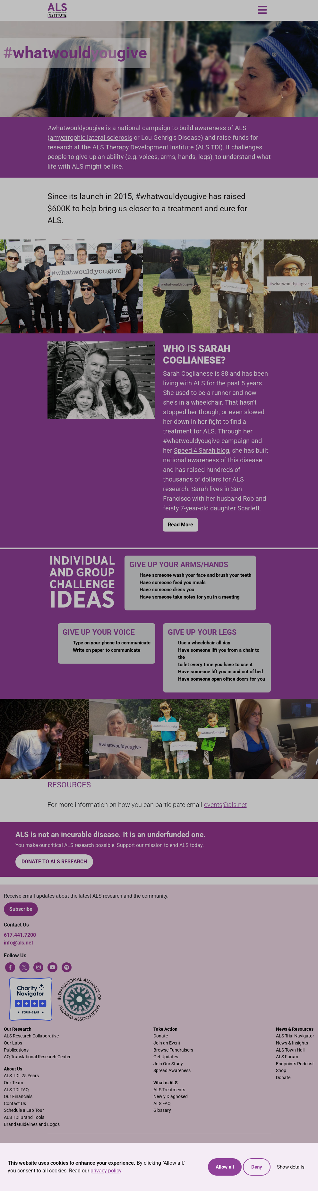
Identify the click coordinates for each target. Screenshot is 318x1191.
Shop (281, 1070)
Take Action (165, 1029)
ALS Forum (287, 1057)
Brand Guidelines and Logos (32, 1124)
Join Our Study (168, 1064)
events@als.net (225, 805)
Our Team (13, 1083)
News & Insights (292, 1043)
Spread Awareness (172, 1070)
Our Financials (18, 1096)
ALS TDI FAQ (16, 1090)
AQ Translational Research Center (37, 1057)
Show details (291, 1167)
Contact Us (15, 1103)
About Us (13, 1069)
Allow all (225, 1167)
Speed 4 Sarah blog (201, 450)
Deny (256, 1167)
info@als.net (18, 943)
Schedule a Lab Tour (24, 1110)
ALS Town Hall (290, 1050)
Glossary (162, 1110)
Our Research (17, 1029)
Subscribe (20, 909)
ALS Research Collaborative (31, 1036)
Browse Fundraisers (173, 1050)
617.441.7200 (20, 935)
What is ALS (165, 1083)
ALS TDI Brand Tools (24, 1117)
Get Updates (165, 1057)
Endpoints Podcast (295, 1064)
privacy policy (105, 1171)
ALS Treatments (169, 1090)
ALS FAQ (162, 1103)
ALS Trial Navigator (295, 1036)
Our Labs (13, 1043)
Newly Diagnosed (170, 1096)
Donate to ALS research (54, 862)
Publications (16, 1050)
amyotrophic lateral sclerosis (91, 137)
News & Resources (295, 1029)
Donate (160, 1036)
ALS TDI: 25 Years (21, 1075)
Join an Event (166, 1043)
